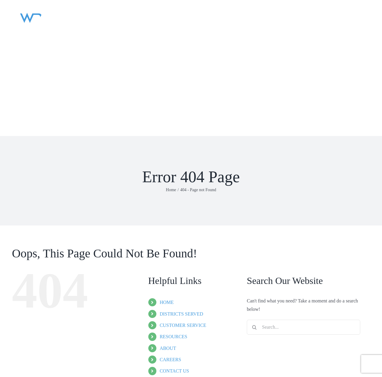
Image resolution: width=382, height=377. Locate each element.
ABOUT (168, 348)
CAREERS (170, 359)
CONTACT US (174, 370)
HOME (167, 302)
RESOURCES (173, 336)
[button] (19, 113)
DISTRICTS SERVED (181, 313)
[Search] (254, 327)
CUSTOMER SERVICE (183, 325)
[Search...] (303, 327)
